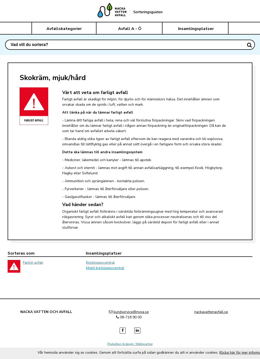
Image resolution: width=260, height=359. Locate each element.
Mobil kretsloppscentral (105, 268)
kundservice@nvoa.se (131, 311)
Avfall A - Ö (129, 29)
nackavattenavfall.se (211, 311)
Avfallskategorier (64, 29)
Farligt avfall (33, 262)
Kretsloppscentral (100, 262)
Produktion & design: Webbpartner (130, 344)
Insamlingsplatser (196, 29)
